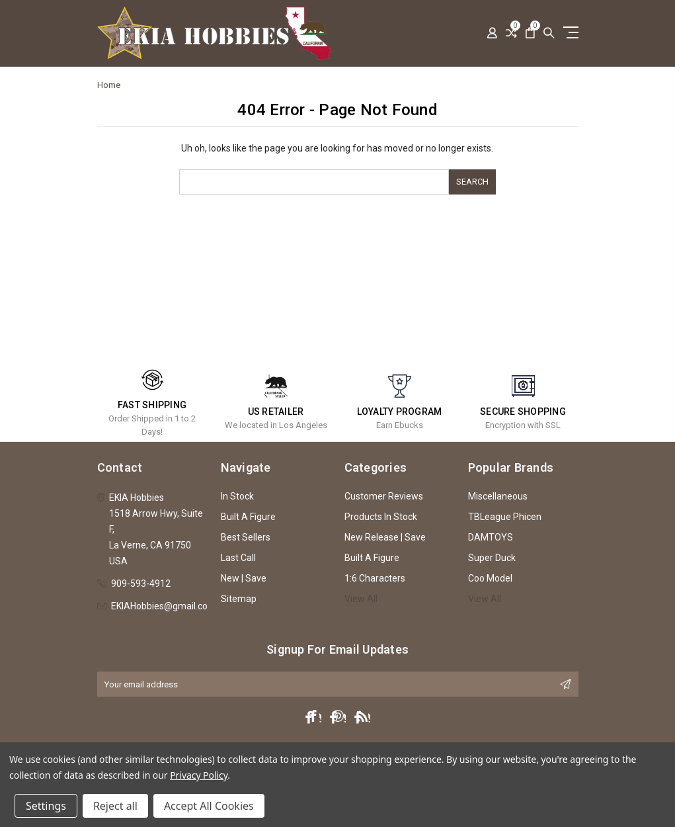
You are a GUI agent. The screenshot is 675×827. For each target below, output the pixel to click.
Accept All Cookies (209, 806)
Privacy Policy (198, 775)
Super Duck (492, 557)
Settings (46, 806)
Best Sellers (245, 537)
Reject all (115, 806)
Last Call (238, 557)
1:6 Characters (374, 578)
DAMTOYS (490, 537)
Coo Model (490, 578)
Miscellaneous (498, 496)
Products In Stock (380, 516)
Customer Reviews (383, 496)
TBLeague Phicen (504, 516)
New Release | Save (385, 537)
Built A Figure (248, 516)
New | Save (243, 578)
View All (360, 598)
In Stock (237, 496)
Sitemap (239, 598)
